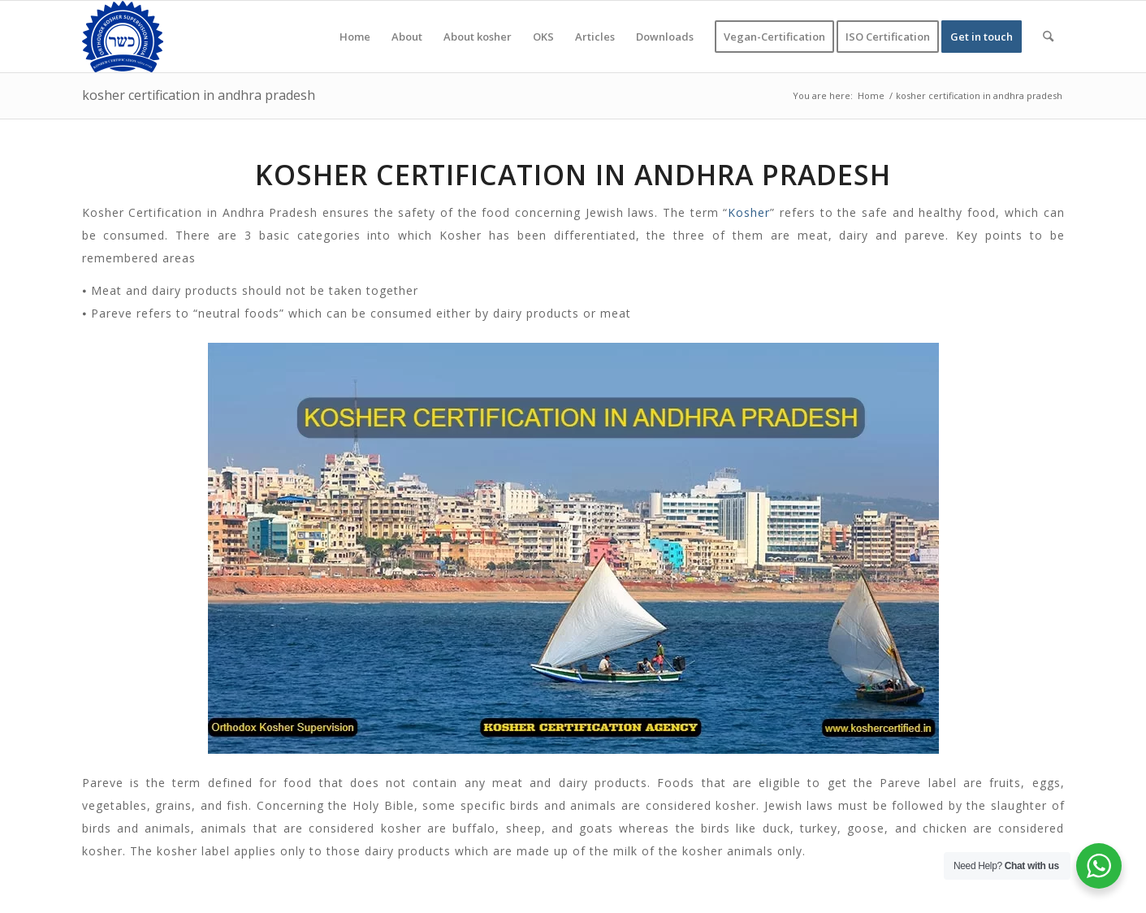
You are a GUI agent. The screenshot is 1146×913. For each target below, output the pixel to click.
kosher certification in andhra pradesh (198, 95)
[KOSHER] (122, 36)
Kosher (749, 212)
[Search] (1048, 36)
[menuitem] (355, 36)
